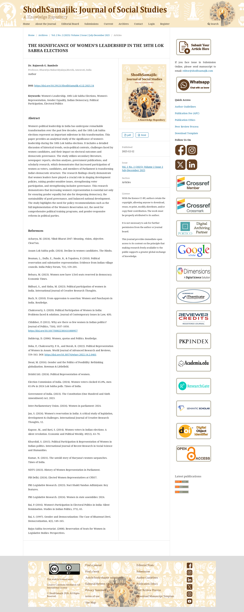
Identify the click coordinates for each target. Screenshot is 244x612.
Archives (124, 23)
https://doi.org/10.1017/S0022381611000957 (53, 330)
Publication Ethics (185, 120)
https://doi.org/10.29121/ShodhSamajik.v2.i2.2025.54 (64, 85)
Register (165, 23)
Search (213, 23)
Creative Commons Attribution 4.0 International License (63, 586)
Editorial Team (145, 565)
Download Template (186, 133)
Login (151, 23)
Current (108, 23)
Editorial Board (70, 23)
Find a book (92, 571)
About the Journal (45, 23)
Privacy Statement (95, 590)
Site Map (90, 602)
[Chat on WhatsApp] (193, 93)
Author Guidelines (185, 106)
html (143, 135)
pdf (129, 135)
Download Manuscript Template (155, 596)
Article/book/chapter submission (104, 577)
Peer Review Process (186, 126)
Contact (138, 23)
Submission (143, 571)
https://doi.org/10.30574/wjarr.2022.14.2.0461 (70, 354)
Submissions (91, 23)
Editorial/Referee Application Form (106, 583)
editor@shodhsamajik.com (198, 70)
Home (26, 23)
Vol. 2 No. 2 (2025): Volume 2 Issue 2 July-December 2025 (81, 35)
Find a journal (93, 565)
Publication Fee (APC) (187, 113)
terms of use (92, 596)
